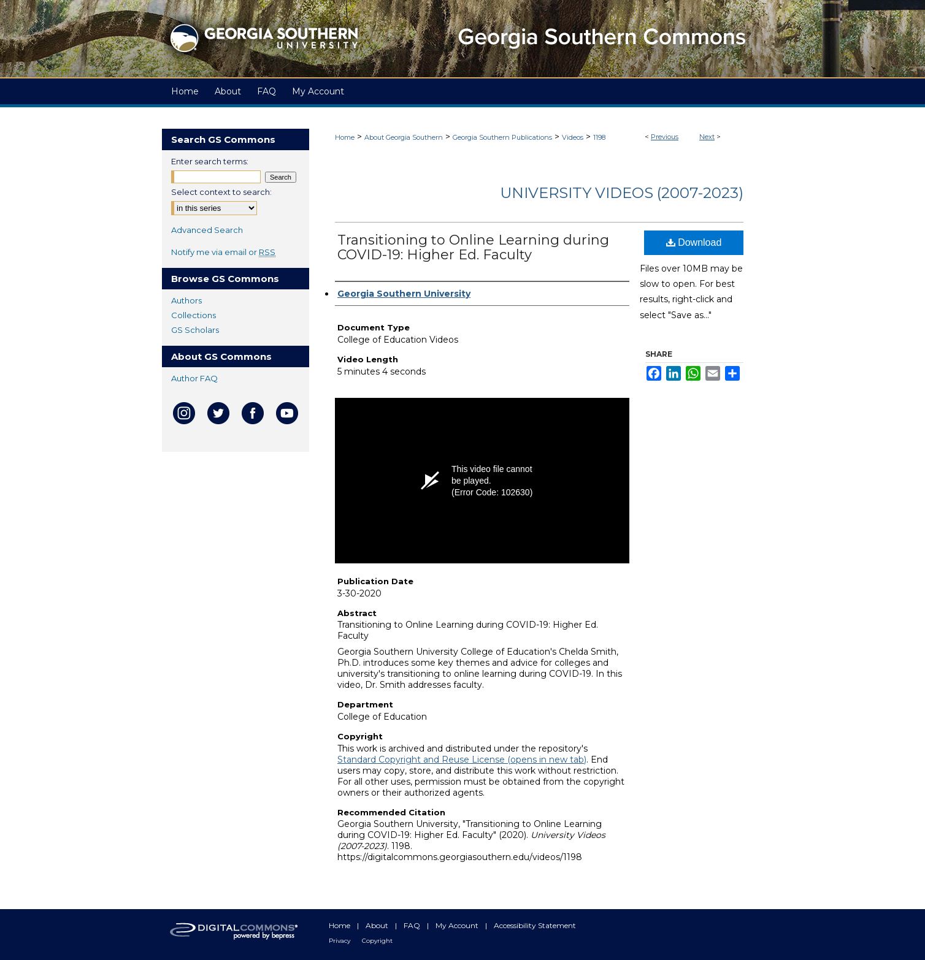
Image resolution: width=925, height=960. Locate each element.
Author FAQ (194, 378)
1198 (599, 137)
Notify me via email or (223, 252)
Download (694, 242)
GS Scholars (195, 330)
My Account (458, 925)
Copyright (377, 941)
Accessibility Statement (535, 925)
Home (345, 137)
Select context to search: (221, 192)
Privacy (340, 941)
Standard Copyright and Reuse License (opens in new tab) (461, 759)
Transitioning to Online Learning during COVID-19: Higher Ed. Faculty (473, 247)
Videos (572, 137)
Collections (193, 315)
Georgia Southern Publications (502, 137)
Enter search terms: (209, 161)
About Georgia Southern (403, 137)
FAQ (413, 925)
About (378, 925)
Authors (186, 300)
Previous (664, 136)
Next (707, 136)
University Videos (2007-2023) (621, 193)
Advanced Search (207, 230)
